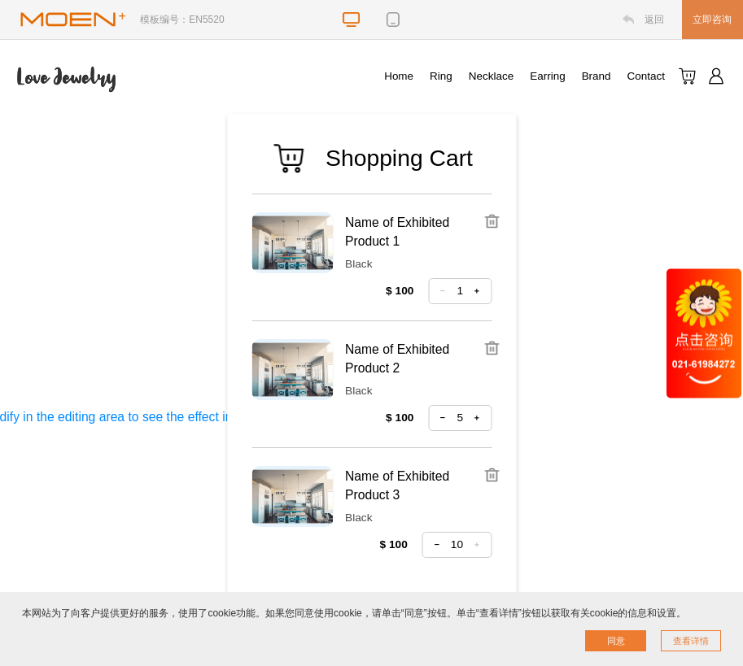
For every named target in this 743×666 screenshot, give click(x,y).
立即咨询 (712, 19)
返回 (654, 19)
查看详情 (691, 641)
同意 (616, 641)
